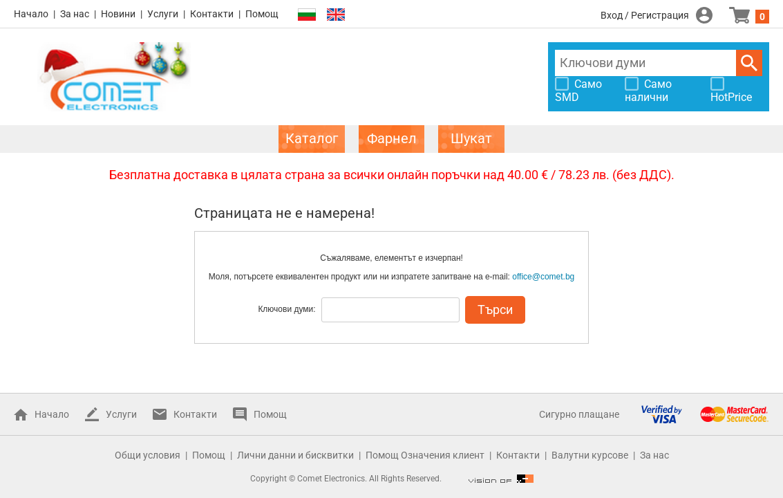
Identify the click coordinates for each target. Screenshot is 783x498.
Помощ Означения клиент (425, 455)
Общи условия (147, 455)
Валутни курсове (589, 455)
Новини (118, 13)
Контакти (212, 13)
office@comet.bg (543, 277)
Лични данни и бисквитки (295, 455)
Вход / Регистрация (645, 15)
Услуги (162, 13)
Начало (31, 13)
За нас (74, 13)
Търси (749, 63)
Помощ (262, 13)
